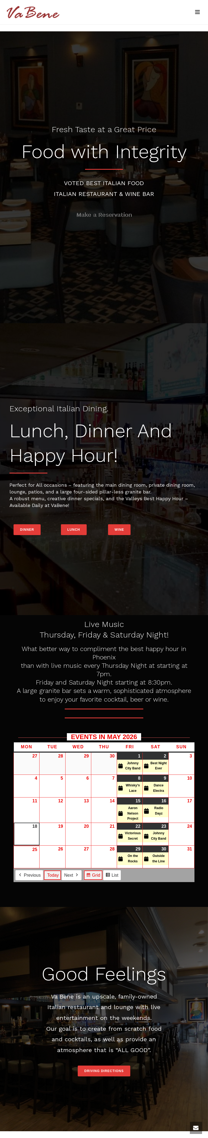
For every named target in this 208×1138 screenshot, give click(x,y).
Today (53, 875)
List (111, 875)
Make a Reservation (104, 214)
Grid (93, 875)
